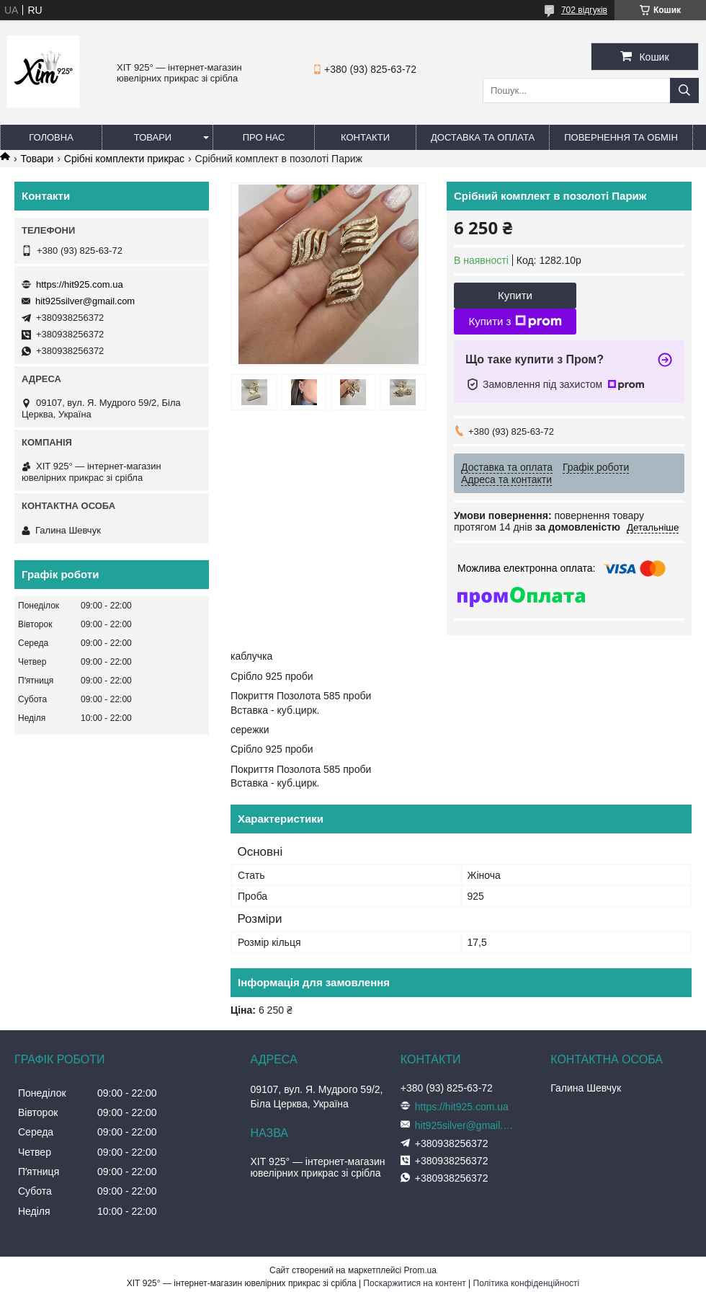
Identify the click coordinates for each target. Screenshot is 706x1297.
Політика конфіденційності (526, 1283)
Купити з (514, 321)
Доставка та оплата (483, 137)
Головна (51, 137)
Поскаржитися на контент (414, 1283)
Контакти (365, 137)
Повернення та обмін (621, 137)
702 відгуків (584, 10)
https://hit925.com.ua (79, 284)
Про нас (264, 137)
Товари (152, 137)
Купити (515, 295)
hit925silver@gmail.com (85, 301)
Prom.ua (420, 1270)
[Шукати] (684, 90)
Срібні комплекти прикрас (124, 158)
